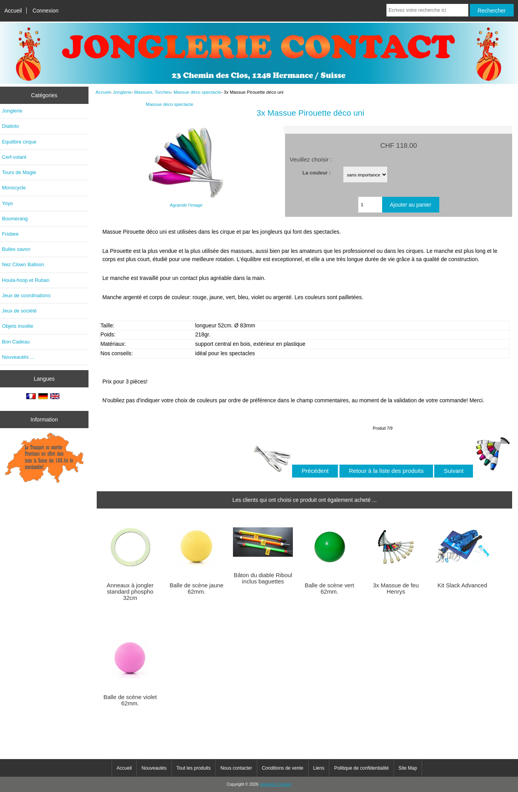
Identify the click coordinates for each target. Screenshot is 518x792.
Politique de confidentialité (361, 768)
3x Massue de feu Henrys (396, 588)
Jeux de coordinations (26, 295)
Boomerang (15, 219)
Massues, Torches (152, 91)
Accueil (13, 10)
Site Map (408, 768)
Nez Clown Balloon (23, 264)
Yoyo (7, 203)
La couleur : (316, 173)
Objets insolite (17, 326)
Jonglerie (122, 91)
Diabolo (10, 126)
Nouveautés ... (18, 357)
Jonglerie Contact (275, 784)
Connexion (45, 10)
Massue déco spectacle (197, 91)
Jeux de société (19, 311)
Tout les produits (194, 768)
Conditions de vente (282, 768)
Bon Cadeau (16, 342)
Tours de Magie (19, 172)
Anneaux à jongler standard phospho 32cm (130, 591)
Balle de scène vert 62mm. (329, 588)
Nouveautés (153, 768)
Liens (319, 768)
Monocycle (14, 188)
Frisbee (10, 234)
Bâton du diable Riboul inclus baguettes (263, 578)
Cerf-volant (14, 157)
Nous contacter (236, 768)
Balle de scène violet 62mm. (130, 700)
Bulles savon (16, 249)
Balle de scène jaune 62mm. (197, 588)
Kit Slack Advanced (462, 585)
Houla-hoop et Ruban (25, 280)
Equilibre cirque (19, 142)
